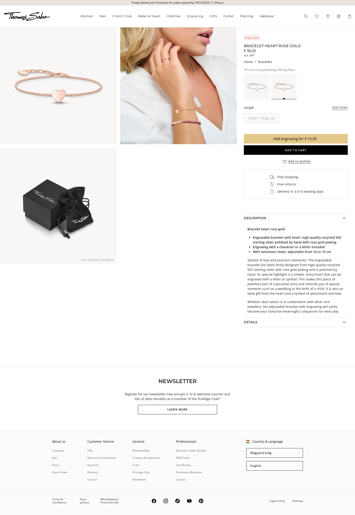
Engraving (195, 16)
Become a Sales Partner (191, 450)
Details (250, 322)
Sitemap (297, 501)
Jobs (54, 458)
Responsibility (141, 450)
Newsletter (139, 479)
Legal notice (277, 501)
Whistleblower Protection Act (109, 500)
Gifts (213, 16)
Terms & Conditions (59, 500)
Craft (135, 465)
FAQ (90, 450)
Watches (174, 16)
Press (55, 465)
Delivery (92, 472)
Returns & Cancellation (101, 458)
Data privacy (84, 500)
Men (102, 16)
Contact (92, 479)
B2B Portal (182, 458)
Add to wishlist (299, 161)
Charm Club (122, 16)
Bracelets (265, 62)
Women (86, 16)
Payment (92, 465)
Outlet (228, 16)
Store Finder (59, 472)
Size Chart (340, 107)
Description (255, 218)
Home (248, 62)
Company (58, 450)
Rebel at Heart (149, 16)
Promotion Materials (189, 472)
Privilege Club (141, 472)
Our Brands (183, 465)
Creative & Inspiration (146, 458)
